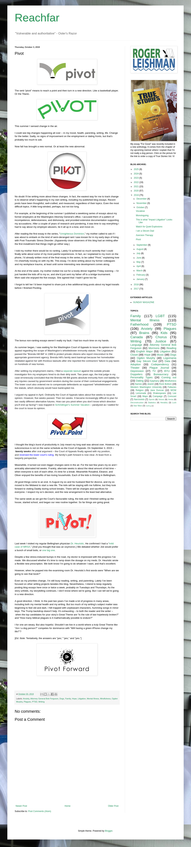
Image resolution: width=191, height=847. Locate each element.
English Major (144, 351)
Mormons (154, 348)
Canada (136, 337)
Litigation (82, 698)
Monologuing (142, 215)
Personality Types (141, 377)
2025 (136, 169)
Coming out (168, 377)
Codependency (160, 364)
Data (167, 361)
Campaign (158, 396)
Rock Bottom (165, 384)
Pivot (138, 239)
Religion (140, 390)
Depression (137, 371)
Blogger (108, 831)
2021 (136, 186)
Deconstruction (137, 402)
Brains (144, 333)
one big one (48, 550)
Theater (135, 367)
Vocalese (140, 211)
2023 (136, 178)
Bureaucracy (161, 374)
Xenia (170, 399)
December (141, 199)
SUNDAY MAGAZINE (143, 302)
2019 (136, 195)
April (138, 266)
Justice (160, 341)
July (138, 253)
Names (138, 384)
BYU (167, 371)
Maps (145, 396)
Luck (174, 402)
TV (154, 371)
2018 (136, 284)
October (140, 207)
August (140, 249)
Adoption (135, 364)
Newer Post (21, 806)
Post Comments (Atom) (39, 811)
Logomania (169, 358)
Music (160, 354)
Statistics (152, 402)
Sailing (148, 406)
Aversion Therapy (144, 235)
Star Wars (137, 406)
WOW (173, 390)
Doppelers (136, 374)
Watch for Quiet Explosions (149, 226)
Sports (151, 399)
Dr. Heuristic (77, 543)
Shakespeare (159, 393)
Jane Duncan (157, 390)
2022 (136, 182)
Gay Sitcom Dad (146, 361)
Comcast (172, 396)
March (139, 270)
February (141, 275)
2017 (136, 288)
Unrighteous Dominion (72, 233)
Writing (41, 702)
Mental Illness (93, 698)
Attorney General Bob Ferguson (44, 698)
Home (68, 806)
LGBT (160, 316)
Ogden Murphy (146, 358)
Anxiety (26, 698)
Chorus (161, 337)
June (139, 258)
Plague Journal (159, 367)
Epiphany (154, 381)
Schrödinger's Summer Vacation (72, 404)
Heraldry (164, 402)
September (142, 245)
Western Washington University (146, 387)
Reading (171, 348)
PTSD (34, 702)
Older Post (113, 806)
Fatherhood (139, 324)
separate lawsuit (72, 371)
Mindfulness (105, 698)
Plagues (27, 702)
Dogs (62, 698)
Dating (140, 380)
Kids (164, 333)
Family (68, 698)
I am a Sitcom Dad (145, 231)
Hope (74, 698)
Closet (134, 354)
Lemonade (141, 393)
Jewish (150, 384)
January (140, 279)
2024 (136, 173)
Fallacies (172, 387)
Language (136, 344)
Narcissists (139, 399)
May (138, 262)
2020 (136, 190)
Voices (161, 399)
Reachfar (37, 18)
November (141, 203)
